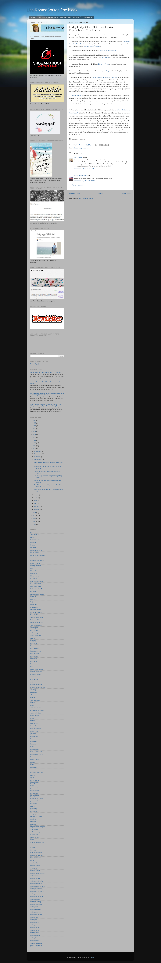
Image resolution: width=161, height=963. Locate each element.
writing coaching (35, 902)
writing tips (33, 938)
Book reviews (34, 540)
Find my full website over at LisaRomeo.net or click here (59, 17)
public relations (35, 801)
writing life (33, 920)
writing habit (34, 917)
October (37, 457)
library (32, 746)
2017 (34, 434)
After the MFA (34, 534)
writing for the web (36, 914)
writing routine (34, 933)
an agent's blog (104, 71)
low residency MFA (36, 754)
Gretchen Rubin (76, 95)
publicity (33, 806)
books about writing (36, 669)
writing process (35, 925)
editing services (35, 700)
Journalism (33, 558)
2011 (34, 513)
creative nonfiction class (38, 687)
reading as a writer (36, 816)
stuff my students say (37, 842)
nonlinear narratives (36, 772)
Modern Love (34, 576)
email (32, 705)
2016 (34, 437)
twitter (32, 860)
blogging (33, 640)
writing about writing (36, 889)
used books (34, 863)
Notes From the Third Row (38, 589)
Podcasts (33, 597)
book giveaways (35, 651)
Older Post (126, 194)
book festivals (34, 648)
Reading (33, 599)
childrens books (35, 674)
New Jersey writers (36, 581)
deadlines (33, 692)
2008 (34, 521)
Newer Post (74, 194)
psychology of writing (37, 798)
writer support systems (37, 873)
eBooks (32, 695)
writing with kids (35, 940)
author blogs (34, 633)
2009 (34, 518)
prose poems (34, 796)
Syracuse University (36, 612)
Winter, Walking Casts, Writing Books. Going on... (46, 372)
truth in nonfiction (35, 858)
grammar (33, 734)
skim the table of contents (92, 46)
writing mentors (35, 922)
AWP (32, 532)
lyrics (32, 757)
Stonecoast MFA (35, 609)
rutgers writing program (37, 826)
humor (32, 739)
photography (34, 783)
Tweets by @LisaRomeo (38, 364)
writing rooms (34, 930)
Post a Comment (77, 185)
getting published (35, 728)
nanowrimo (34, 770)
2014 (34, 443)
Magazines (33, 573)
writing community (36, 904)
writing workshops (36, 943)
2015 (34, 440)
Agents (32, 537)
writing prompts (35, 927)
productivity (34, 793)
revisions (33, 821)
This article (105, 57)
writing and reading (36, 896)
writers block (34, 876)
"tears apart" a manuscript (107, 50)
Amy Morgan (78, 157)
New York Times (35, 584)
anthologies (34, 628)
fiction (32, 718)
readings (33, 819)
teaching (33, 850)
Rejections (33, 604)
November (37, 454)
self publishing (35, 832)
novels (32, 775)
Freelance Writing (36, 550)
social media (34, 837)
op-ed (32, 777)
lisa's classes (34, 749)
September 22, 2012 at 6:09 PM (84, 181)
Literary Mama (35, 563)
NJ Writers (33, 578)
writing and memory (36, 894)
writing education (35, 909)
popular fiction (34, 788)
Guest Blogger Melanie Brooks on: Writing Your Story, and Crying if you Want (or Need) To (45, 405)
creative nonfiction (36, 684)
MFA (31, 568)
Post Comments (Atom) (85, 198)
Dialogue (33, 542)
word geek (33, 868)
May (36, 500)
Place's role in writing (37, 594)
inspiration (33, 741)
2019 (34, 429)
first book (33, 721)
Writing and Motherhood (38, 620)
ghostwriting (34, 731)
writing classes (35, 899)
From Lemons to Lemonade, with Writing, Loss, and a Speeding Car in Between (47, 394)
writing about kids (36, 883)
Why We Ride (34, 615)
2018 (34, 431)
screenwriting (34, 829)
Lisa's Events (87, 17)
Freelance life (34, 553)
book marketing (35, 653)
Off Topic (33, 591)
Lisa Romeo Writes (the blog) (52, 10)
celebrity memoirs (36, 671)
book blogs (33, 643)
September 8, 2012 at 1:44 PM (84, 169)
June (36, 498)
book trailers (34, 664)
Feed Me (33, 547)
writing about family (36, 881)
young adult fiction (36, 945)
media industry (35, 759)
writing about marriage (37, 886)
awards (32, 638)
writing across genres (37, 891)
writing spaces (35, 935)
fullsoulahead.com (80, 175)
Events (32, 545)
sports (32, 839)
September (38, 459)
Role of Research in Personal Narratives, (104, 77)
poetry (32, 785)
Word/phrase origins (36, 617)
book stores (34, 661)
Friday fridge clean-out (81, 148)
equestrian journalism (37, 710)
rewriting (33, 824)
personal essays (35, 780)
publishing (33, 808)
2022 (34, 420)
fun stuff (33, 726)
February (37, 506)
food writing (34, 723)
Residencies (34, 607)
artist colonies (34, 630)
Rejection (33, 602)
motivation (33, 767)
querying (33, 814)
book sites (33, 658)
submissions (34, 845)
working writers (35, 870)
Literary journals (35, 566)
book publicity (34, 656)
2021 (34, 423)
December (37, 451)
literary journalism (36, 752)
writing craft (34, 907)
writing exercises (35, 912)
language (33, 744)
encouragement (35, 708)
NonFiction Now (35, 586)
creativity (33, 690)
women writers (35, 865)
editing (32, 697)
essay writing (34, 715)
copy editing (34, 679)
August (36, 495)
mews (32, 765)
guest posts (34, 736)
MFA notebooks (35, 571)
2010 (34, 515)
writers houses (35, 878)
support (32, 847)
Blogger (92, 957)
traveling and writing (36, 855)
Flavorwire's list (103, 64)
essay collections (35, 713)
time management (36, 852)
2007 (34, 524)
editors (32, 702)
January (37, 509)
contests (33, 677)
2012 (34, 448)
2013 (34, 446)
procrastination (35, 790)
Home (33, 17)
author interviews (35, 635)
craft (31, 682)
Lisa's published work (37, 560)
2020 (34, 426)
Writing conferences (36, 622)
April (36, 503)
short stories (34, 834)
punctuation (34, 811)
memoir (32, 762)
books (32, 666)
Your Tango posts (36, 625)
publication (33, 803)
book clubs (33, 646)
